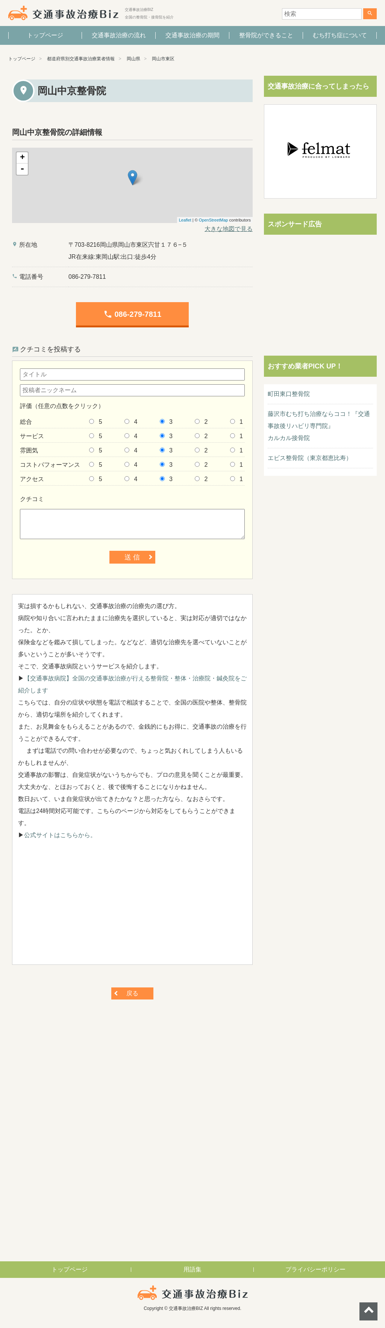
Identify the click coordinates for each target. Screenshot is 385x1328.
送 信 (132, 557)
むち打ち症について (340, 35)
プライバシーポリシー (315, 1269)
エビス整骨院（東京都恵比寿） (310, 458)
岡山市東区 (163, 58)
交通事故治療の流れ (119, 35)
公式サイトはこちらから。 (60, 835)
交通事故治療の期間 (192, 35)
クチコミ (32, 499)
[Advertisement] (132, 906)
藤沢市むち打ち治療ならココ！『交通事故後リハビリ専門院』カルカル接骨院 (319, 426)
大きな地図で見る (229, 229)
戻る (132, 993)
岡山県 (133, 58)
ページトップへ (368, 1311)
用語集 (192, 1269)
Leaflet (185, 220)
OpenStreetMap (213, 220)
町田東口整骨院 (289, 394)
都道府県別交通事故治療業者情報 (81, 58)
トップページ (45, 35)
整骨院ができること (266, 35)
